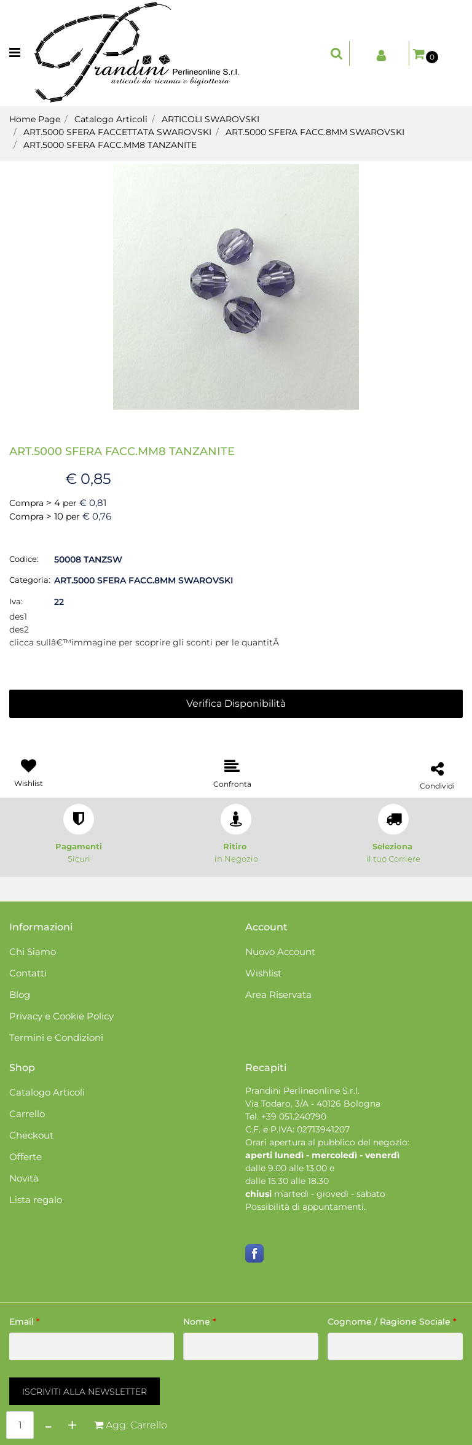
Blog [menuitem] (19, 994)
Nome (199, 1321)
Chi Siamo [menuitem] (32, 951)
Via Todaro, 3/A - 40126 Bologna (312, 1103)
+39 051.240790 (293, 1116)
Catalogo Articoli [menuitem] (47, 1092)
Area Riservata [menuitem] (278, 994)
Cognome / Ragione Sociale (392, 1321)
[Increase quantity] (72, 1425)
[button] (236, 286)
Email (24, 1321)
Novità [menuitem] (24, 1178)
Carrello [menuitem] (27, 1114)
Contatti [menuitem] (28, 973)
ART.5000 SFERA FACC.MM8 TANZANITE (110, 144)
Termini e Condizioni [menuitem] (56, 1037)
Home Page (34, 119)
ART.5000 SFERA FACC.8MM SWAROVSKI (315, 132)
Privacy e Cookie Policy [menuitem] (61, 1016)
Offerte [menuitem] (25, 1157)
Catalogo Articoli (111, 119)
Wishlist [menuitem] (263, 973)
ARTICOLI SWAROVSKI (210, 119)
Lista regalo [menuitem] (35, 1199)
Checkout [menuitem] (31, 1135)
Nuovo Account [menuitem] (280, 951)
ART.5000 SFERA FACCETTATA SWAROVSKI (117, 132)
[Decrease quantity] (48, 1425)
